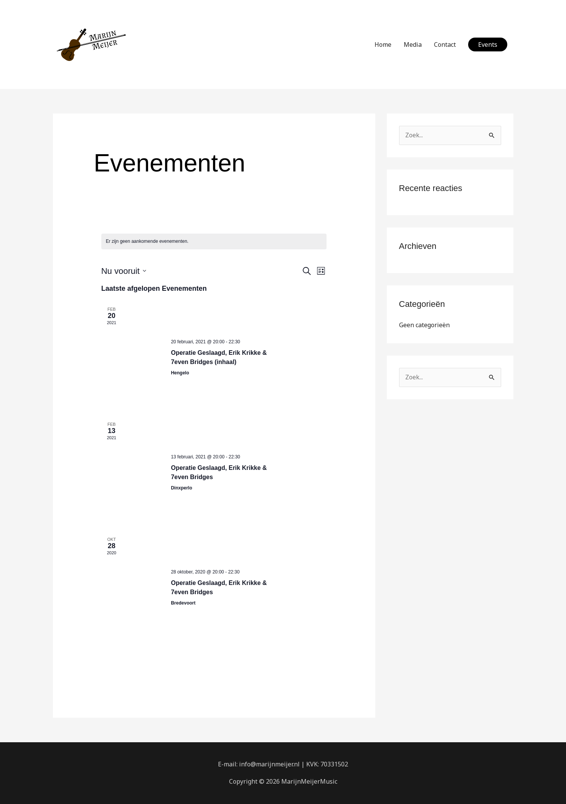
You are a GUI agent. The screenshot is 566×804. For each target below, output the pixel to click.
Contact (445, 44)
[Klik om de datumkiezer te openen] (123, 271)
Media (413, 44)
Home (383, 44)
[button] (487, 44)
